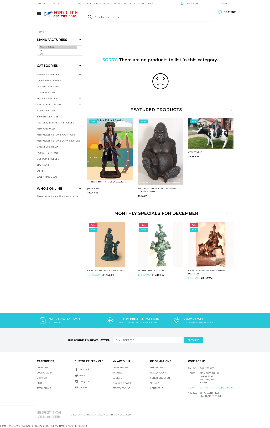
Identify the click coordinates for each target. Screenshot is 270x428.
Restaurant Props (49, 104)
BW (58, 53)
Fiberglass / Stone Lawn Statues (58, 140)
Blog (40, 383)
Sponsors (43, 164)
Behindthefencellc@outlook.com (219, 387)
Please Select (58, 47)
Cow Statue (195, 152)
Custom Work (44, 372)
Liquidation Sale (48, 86)
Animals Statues (48, 74)
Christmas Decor (48, 146)
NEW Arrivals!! (46, 128)
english (41, 3)
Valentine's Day (47, 176)
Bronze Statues (47, 116)
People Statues (47, 98)
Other (41, 170)
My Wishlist (118, 372)
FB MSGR (227, 12)
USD (54, 3)
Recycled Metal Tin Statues (55, 122)
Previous (227, 109)
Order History (120, 367)
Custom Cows (46, 92)
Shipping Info (157, 367)
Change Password (122, 383)
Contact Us (156, 388)
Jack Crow (93, 188)
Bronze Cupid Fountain (151, 270)
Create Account (121, 388)
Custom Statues (48, 158)
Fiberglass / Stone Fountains (56, 134)
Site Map (154, 383)
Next (231, 109)
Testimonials (44, 388)
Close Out (42, 367)
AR (58, 50)
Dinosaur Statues (49, 80)
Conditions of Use (160, 377)
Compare (117, 377)
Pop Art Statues (48, 152)
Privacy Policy (158, 372)
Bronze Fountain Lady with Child (106, 270)
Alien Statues (46, 110)
